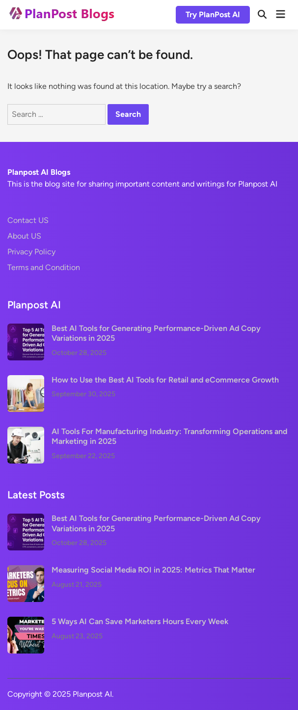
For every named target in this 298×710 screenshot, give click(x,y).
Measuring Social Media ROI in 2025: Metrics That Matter (153, 569)
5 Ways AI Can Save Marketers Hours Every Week (140, 621)
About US (24, 236)
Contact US (28, 220)
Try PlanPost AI (213, 14)
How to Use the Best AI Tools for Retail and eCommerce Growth (165, 379)
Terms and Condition (43, 267)
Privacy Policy (31, 251)
